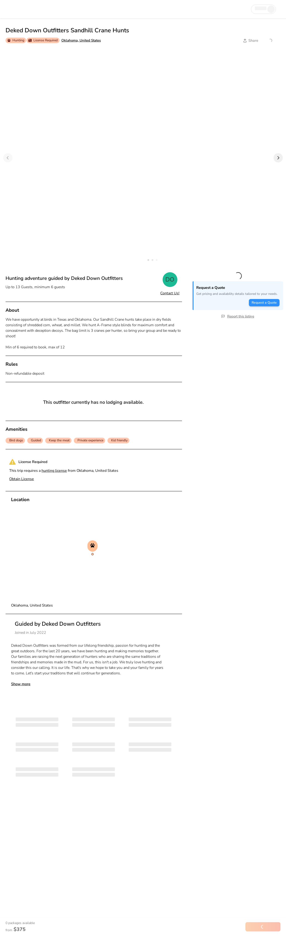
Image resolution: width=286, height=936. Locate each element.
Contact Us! (169, 293)
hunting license (54, 470)
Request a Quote (264, 302)
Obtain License (21, 478)
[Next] (278, 157)
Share (250, 40)
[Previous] (7, 157)
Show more (20, 684)
